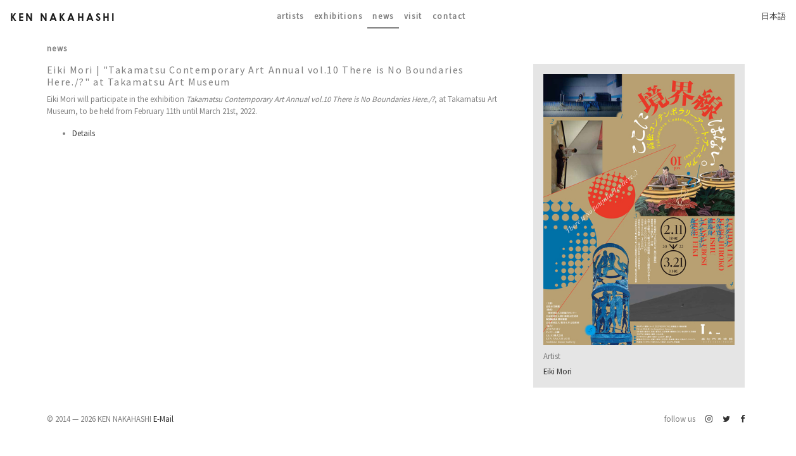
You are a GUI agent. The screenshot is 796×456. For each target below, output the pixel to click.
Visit (413, 16)
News (382, 16)
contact (449, 16)
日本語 (773, 16)
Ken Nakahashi (63, 17)
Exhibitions (338, 16)
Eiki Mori (557, 371)
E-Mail (163, 419)
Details (83, 133)
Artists (290, 16)
